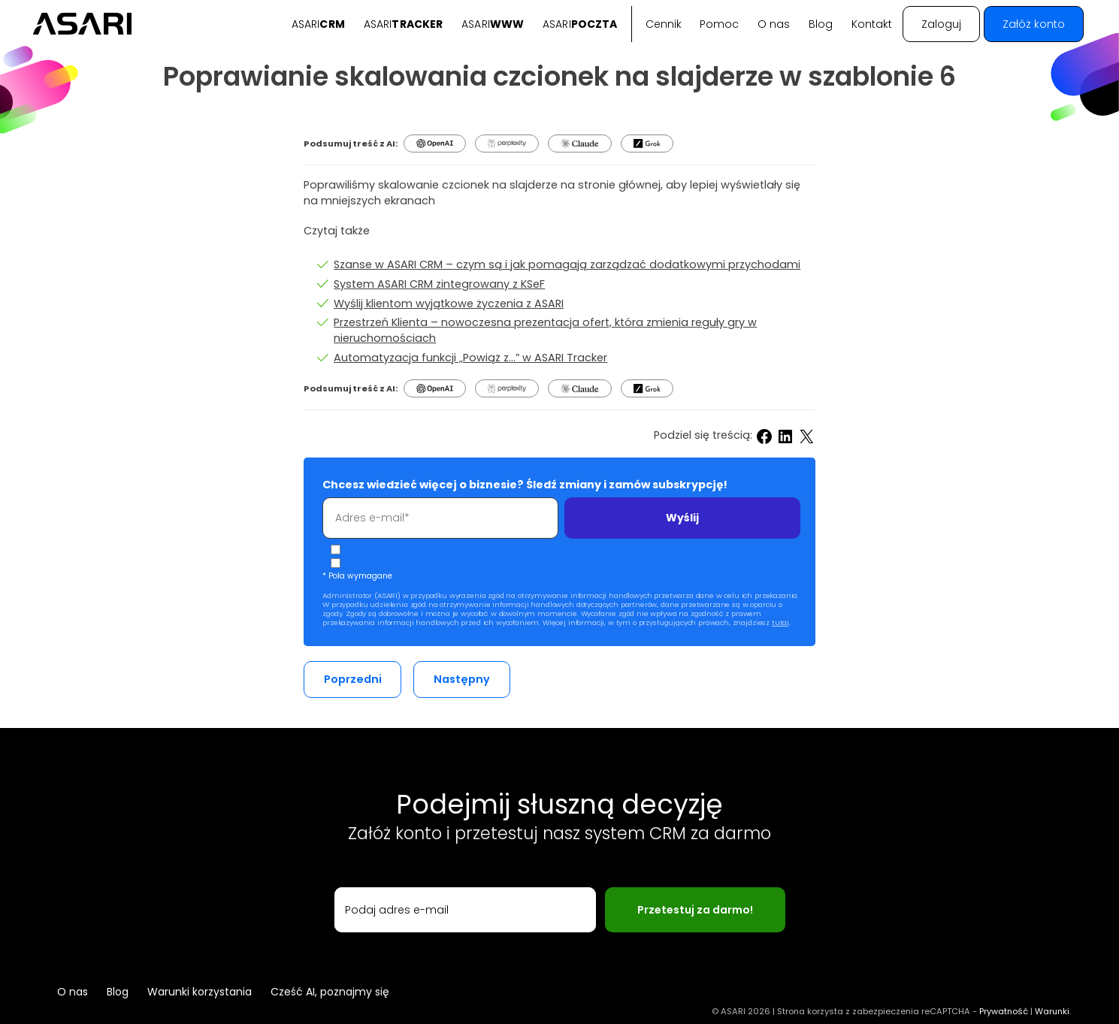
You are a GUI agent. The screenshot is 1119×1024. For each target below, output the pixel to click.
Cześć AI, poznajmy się (330, 991)
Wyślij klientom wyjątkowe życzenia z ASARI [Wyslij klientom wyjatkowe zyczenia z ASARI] (449, 303)
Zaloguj (941, 24)
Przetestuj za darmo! (695, 909)
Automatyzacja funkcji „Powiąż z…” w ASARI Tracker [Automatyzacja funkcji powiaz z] (470, 357)
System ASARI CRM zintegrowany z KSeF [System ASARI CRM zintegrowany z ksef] (439, 283)
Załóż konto (1034, 24)
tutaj (780, 622)
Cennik (664, 24)
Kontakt (871, 24)
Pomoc (719, 24)
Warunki (1052, 1011)
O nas (774, 24)
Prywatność (1003, 1011)
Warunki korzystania (199, 991)
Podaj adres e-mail (397, 909)
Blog (821, 24)
